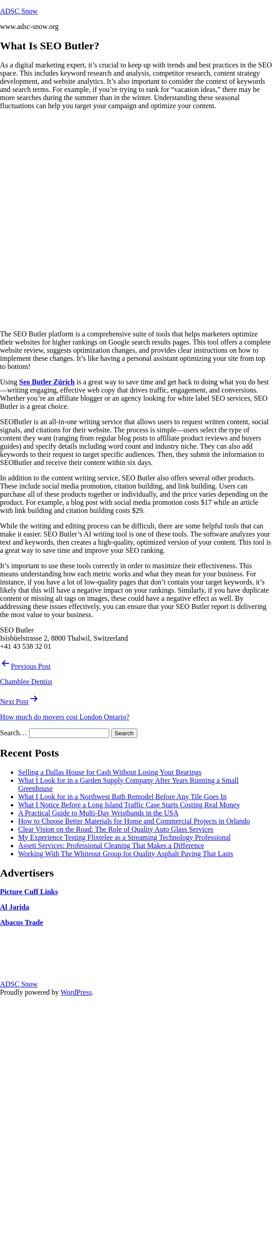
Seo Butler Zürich (46, 382)
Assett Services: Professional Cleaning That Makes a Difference (111, 845)
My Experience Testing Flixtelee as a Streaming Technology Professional (124, 837)
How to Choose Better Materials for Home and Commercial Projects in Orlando (134, 821)
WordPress (76, 992)
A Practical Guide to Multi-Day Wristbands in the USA (98, 813)
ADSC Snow (19, 11)
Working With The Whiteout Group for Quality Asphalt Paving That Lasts (125, 854)
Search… (13, 733)
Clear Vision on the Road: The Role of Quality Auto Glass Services (116, 829)
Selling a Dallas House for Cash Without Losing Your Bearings (109, 772)
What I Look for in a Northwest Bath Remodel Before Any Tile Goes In (122, 796)
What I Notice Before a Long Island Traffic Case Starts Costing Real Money (129, 805)
